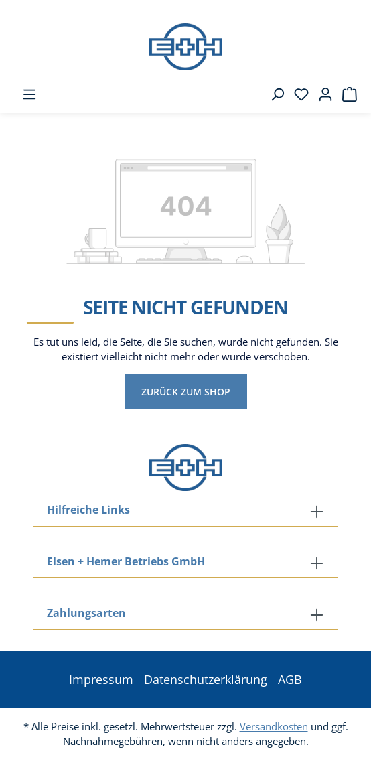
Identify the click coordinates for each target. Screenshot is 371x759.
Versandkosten (274, 726)
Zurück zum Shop (185, 391)
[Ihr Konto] (321, 94)
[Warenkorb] (345, 94)
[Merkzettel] (297, 94)
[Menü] (25, 94)
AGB (290, 679)
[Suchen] (273, 94)
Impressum (101, 679)
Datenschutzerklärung (205, 679)
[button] (185, 614)
